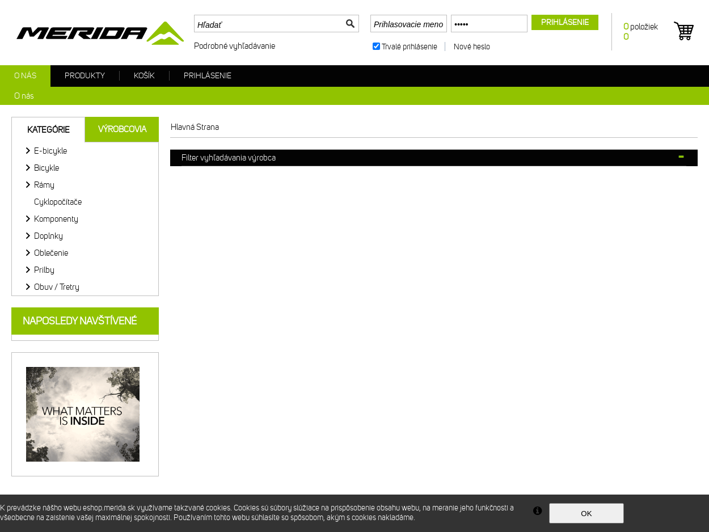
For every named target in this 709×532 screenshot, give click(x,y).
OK (586, 513)
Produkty (85, 76)
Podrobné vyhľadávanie (234, 46)
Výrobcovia (122, 129)
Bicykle (46, 168)
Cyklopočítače (58, 202)
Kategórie (48, 130)
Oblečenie (51, 253)
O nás (25, 76)
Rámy (44, 185)
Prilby (44, 270)
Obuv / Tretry (56, 287)
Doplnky (48, 236)
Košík (144, 76)
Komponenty (56, 219)
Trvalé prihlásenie (409, 47)
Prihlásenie (207, 76)
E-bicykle (50, 151)
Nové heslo (472, 47)
